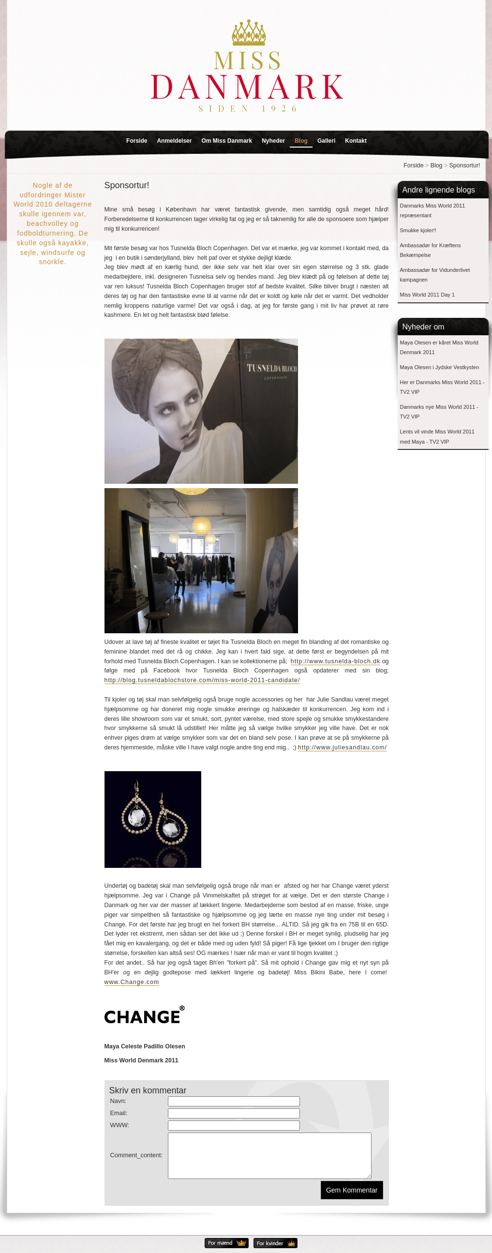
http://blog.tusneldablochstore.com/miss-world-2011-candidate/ (202, 680)
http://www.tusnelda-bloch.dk (336, 661)
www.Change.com (132, 982)
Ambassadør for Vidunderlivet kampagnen (435, 275)
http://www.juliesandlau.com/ (342, 747)
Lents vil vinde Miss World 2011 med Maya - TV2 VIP (437, 437)
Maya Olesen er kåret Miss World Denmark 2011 (439, 348)
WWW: (120, 1125)
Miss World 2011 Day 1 (427, 295)
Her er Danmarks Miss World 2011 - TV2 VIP (442, 387)
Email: (119, 1113)
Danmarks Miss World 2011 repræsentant (432, 211)
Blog (301, 140)
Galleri (326, 140)
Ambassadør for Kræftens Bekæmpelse (430, 250)
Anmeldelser (174, 140)
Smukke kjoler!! (418, 230)
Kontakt (356, 140)
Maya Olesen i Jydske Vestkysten (439, 367)
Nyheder (273, 140)
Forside (136, 140)
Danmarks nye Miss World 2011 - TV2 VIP (439, 412)
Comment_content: (136, 1159)
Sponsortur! (464, 165)
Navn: (118, 1100)
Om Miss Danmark (226, 140)
